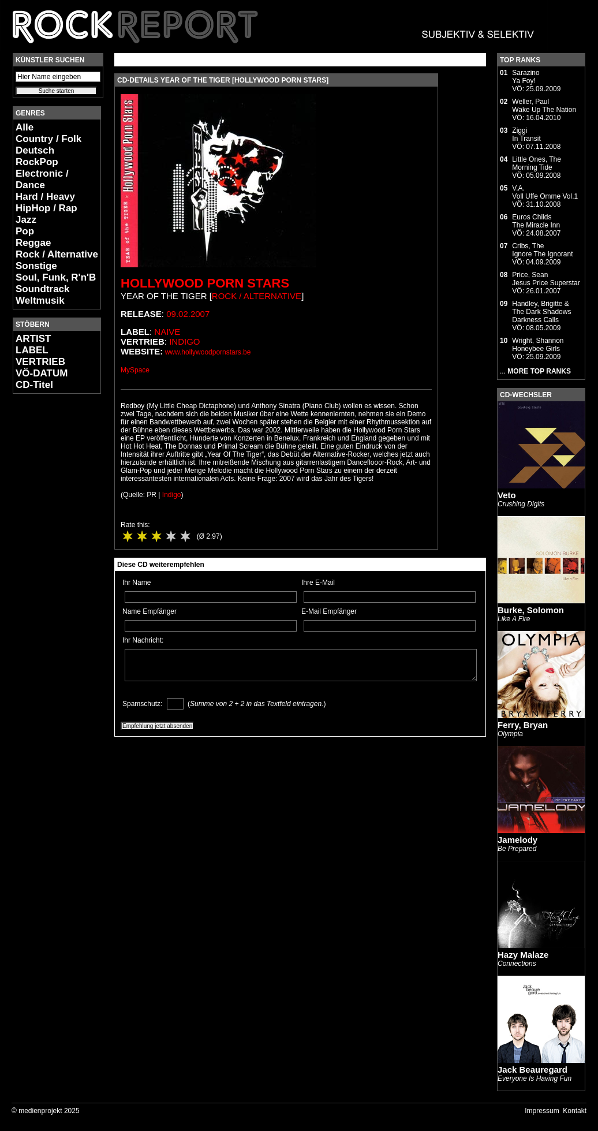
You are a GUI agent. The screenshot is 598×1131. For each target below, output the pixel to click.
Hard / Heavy (45, 196)
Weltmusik (40, 300)
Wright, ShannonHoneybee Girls (537, 345)
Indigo (184, 341)
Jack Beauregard (532, 1069)
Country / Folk (48, 138)
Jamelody (517, 840)
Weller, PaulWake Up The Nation (544, 106)
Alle (24, 127)
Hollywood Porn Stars (205, 283)
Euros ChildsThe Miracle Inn (536, 221)
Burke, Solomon (531, 610)
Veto (507, 495)
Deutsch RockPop (37, 156)
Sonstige (36, 265)
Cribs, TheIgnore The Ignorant (542, 250)
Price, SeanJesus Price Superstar (546, 279)
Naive (167, 332)
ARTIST (33, 338)
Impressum (542, 1111)
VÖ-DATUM (42, 373)
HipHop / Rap (46, 208)
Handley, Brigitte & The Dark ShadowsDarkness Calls (541, 312)
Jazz (26, 219)
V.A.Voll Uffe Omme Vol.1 (545, 192)
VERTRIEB (40, 361)
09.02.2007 (188, 314)
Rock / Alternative (57, 254)
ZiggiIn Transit (526, 134)
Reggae (33, 242)
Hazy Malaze (523, 955)
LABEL (32, 350)
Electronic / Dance (42, 179)
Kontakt (574, 1111)
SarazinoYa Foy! (525, 77)
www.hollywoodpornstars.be (208, 352)
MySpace (135, 370)
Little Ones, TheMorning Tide (536, 163)
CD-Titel (34, 384)
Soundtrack (43, 288)
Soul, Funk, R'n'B (56, 277)
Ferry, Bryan (523, 725)
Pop (25, 231)
